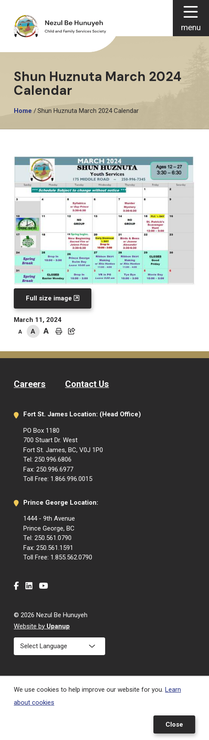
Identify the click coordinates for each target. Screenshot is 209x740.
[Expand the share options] (72, 331)
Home (23, 111)
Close (174, 724)
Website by (42, 626)
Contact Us (87, 384)
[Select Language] (59, 646)
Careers (30, 384)
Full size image (49, 298)
